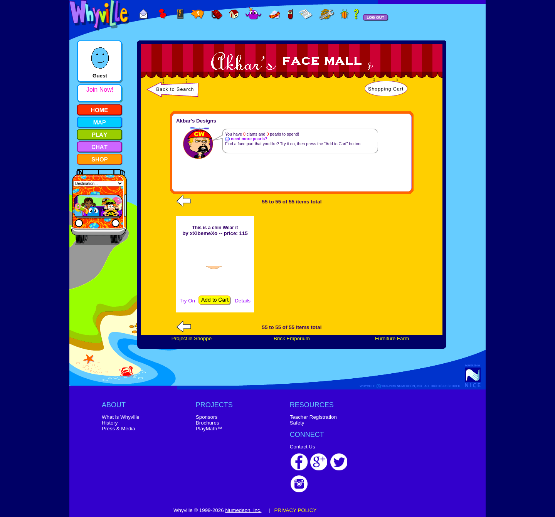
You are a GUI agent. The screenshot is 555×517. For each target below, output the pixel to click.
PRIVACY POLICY (295, 510)
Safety (297, 423)
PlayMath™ (209, 428)
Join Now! (99, 89)
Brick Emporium (292, 338)
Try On (187, 301)
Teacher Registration (313, 417)
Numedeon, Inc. (243, 510)
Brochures (207, 423)
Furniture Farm (392, 338)
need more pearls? (246, 138)
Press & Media (118, 428)
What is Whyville (121, 417)
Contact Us (302, 447)
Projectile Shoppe (192, 338)
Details (243, 301)
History (110, 423)
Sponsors (206, 417)
